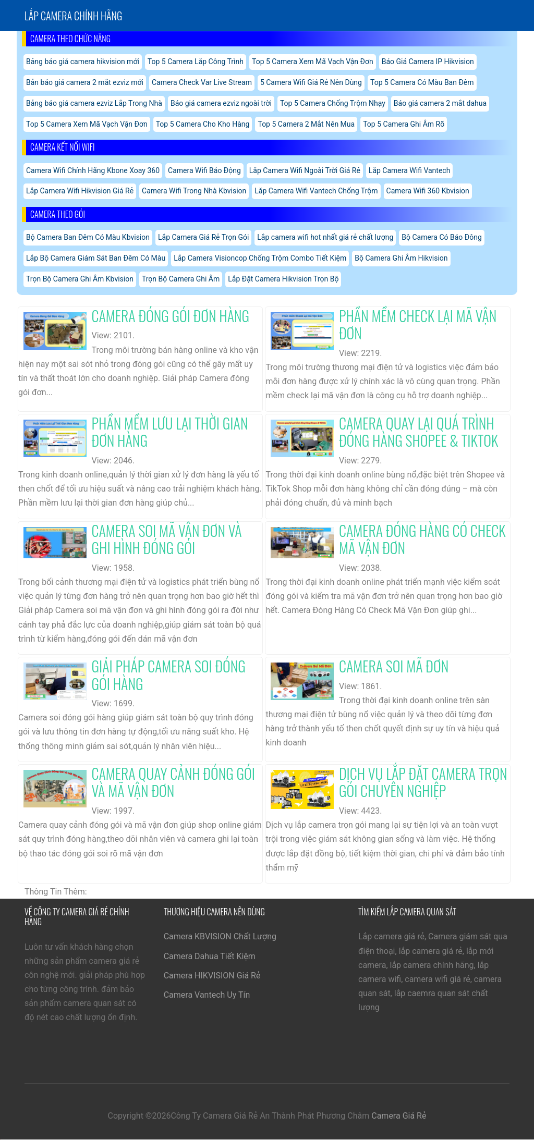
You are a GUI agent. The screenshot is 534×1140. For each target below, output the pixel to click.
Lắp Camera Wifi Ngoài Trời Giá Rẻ (304, 170)
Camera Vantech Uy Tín (207, 995)
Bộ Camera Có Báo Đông (442, 237)
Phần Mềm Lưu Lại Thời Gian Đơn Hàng (170, 431)
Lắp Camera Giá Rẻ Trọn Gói (203, 237)
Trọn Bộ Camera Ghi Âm (181, 279)
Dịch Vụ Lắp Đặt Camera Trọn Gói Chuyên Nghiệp (423, 782)
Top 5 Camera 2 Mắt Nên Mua (306, 124)
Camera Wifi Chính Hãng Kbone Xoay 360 (93, 170)
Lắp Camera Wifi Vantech (410, 170)
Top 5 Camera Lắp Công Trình (196, 61)
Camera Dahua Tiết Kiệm (210, 956)
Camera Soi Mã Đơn (393, 666)
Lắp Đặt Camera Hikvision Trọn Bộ (283, 279)
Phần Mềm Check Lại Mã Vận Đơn (417, 324)
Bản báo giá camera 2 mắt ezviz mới (84, 82)
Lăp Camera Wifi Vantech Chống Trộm (316, 191)
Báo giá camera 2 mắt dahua (440, 103)
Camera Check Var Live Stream (202, 82)
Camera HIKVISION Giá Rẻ (212, 975)
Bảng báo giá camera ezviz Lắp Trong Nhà (94, 103)
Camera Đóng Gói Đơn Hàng (171, 315)
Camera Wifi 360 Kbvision (427, 191)
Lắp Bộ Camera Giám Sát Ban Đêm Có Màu (95, 258)
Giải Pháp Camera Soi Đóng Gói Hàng (169, 674)
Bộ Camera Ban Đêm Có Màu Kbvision (88, 237)
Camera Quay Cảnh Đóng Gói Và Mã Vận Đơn (173, 782)
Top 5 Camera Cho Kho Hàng (203, 124)
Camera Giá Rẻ (398, 1116)
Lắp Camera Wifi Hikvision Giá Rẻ (80, 191)
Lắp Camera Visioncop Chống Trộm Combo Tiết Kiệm (260, 258)
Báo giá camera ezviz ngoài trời (221, 103)
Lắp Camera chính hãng (73, 15)
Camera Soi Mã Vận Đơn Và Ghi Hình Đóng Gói (167, 539)
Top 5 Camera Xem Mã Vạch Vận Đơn (312, 61)
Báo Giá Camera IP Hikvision (428, 61)
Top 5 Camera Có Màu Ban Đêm (422, 82)
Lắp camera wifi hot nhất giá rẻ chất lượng (325, 237)
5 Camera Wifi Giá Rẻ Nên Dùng (311, 82)
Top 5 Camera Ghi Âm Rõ (403, 124)
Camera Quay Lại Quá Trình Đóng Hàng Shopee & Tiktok (418, 431)
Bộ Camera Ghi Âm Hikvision (401, 258)
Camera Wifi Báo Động (204, 170)
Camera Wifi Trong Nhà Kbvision (194, 191)
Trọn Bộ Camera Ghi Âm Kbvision (80, 279)
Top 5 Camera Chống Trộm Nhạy (332, 103)
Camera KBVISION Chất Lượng (220, 936)
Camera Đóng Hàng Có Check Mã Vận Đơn (422, 539)
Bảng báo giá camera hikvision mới (82, 61)
